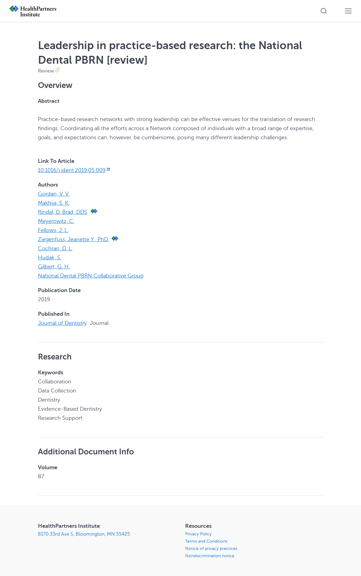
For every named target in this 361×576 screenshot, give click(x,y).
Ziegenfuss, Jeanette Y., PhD (74, 239)
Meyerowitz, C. (56, 221)
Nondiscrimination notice (209, 556)
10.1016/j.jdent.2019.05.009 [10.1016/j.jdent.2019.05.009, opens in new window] (74, 170)
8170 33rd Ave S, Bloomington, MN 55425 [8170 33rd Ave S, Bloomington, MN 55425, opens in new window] (84, 534)
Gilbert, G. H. (54, 267)
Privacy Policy (198, 534)
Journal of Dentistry (62, 323)
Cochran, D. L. (55, 248)
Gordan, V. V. (54, 194)
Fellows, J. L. (53, 230)
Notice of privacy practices (211, 548)
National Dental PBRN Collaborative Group (91, 276)
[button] (323, 11)
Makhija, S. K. (54, 203)
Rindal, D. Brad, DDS (62, 212)
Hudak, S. (49, 257)
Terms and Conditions (206, 541)
